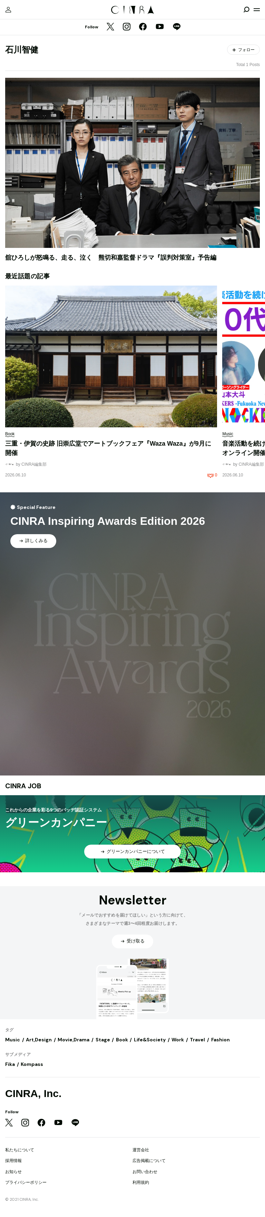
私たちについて (19, 1150)
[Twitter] (110, 27)
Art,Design (39, 1039)
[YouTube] (159, 27)
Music (12, 1039)
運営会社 (140, 1150)
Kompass (32, 1064)
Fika (10, 1064)
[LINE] (176, 27)
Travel (197, 1039)
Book (122, 1039)
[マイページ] (8, 9)
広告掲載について (149, 1160)
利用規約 (140, 1182)
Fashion (220, 1039)
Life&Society (150, 1039)
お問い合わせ (144, 1171)
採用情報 (13, 1160)
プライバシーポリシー (26, 1182)
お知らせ (13, 1171)
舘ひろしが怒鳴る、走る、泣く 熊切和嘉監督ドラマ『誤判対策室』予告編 (110, 257)
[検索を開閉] (246, 9)
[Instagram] (126, 27)
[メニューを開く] (257, 9)
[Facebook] (143, 27)
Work (177, 1039)
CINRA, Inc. (33, 1093)
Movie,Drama (73, 1039)
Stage (103, 1039)
